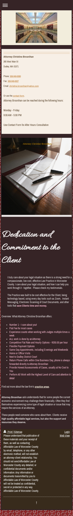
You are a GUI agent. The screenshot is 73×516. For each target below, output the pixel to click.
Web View (65, 435)
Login (67, 431)
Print (8, 431)
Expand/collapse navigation (36, 5)
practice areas (42, 386)
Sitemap (18, 431)
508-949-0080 (15, 76)
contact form (18, 95)
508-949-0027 (13, 81)
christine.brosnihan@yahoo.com (24, 86)
